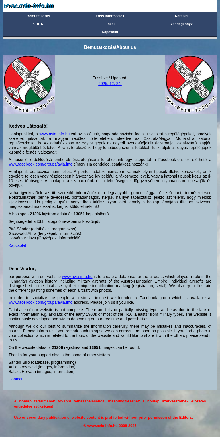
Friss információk (110, 16)
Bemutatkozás (38, 16)
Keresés (181, 16)
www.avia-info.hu (54, 134)
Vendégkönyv (181, 24)
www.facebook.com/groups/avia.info (40, 164)
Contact (15, 379)
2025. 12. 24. (110, 83)
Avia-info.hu (39, 5)
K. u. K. (38, 24)
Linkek (110, 24)
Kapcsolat (110, 32)
